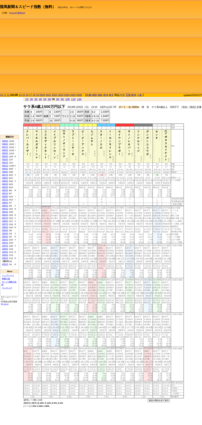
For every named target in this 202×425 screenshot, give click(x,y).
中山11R (13, 13)
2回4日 (5, 233)
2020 (42, 95)
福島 (100, 95)
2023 (60, 95)
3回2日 (5, 215)
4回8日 (5, 172)
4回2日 (5, 190)
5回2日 (5, 162)
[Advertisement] (189, 47)
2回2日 (5, 239)
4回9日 (5, 169)
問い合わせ (5, 304)
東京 (111, 95)
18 (34, 95)
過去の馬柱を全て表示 (159, 400)
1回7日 (5, 246)
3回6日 (5, 202)
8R (57, 99)
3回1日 (5, 218)
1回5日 (5, 252)
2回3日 (5, 236)
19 (37, 95)
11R (73, 99)
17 (30, 95)
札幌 (88, 95)
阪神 (133, 95)
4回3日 (5, 187)
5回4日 (5, 156)
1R (26, 99)
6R (49, 99)
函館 (94, 95)
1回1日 (5, 264)
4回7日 (5, 175)
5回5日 (5, 153)
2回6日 (5, 227)
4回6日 (5, 178)
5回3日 (5, 159)
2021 (48, 95)
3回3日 (5, 212)
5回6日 (5, 150)
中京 (122, 95)
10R (67, 99)
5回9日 (5, 141)
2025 (73, 95)
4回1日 (5, 193)
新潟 (105, 95)
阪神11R (21, 13)
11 (4, 95)
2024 (67, 95)
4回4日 (5, 184)
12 (8, 95)
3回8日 (5, 196)
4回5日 (5, 181)
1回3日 (5, 258)
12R (79, 99)
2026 (79, 95)
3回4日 (5, 209)
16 (27, 95)
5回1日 (5, 165)
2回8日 (5, 221)
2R (31, 99)
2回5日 (5, 230)
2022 (54, 95)
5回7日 (5, 147)
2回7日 (5, 224)
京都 (128, 95)
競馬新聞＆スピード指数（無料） (28, 7)
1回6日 (5, 249)
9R (62, 99)
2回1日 (5, 243)
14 (20, 95)
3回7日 (5, 199)
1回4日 (5, 255)
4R (40, 99)
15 (23, 95)
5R (44, 99)
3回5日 (5, 206)
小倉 (139, 95)
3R (35, 99)
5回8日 (5, 144)
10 (1, 95)
